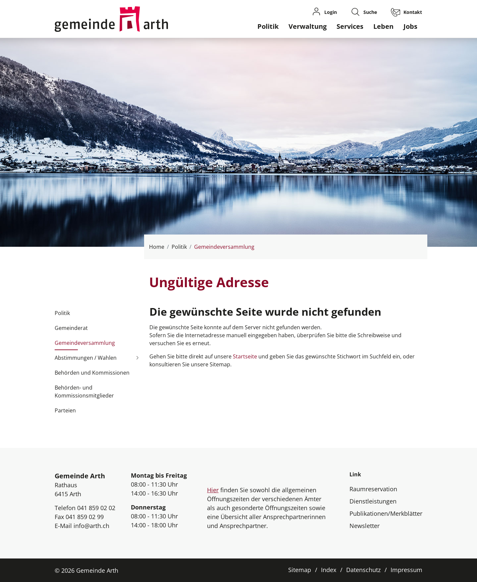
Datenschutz (363, 570)
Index (328, 570)
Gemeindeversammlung (85, 344)
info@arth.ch (91, 526)
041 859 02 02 (96, 508)
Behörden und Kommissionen (92, 372)
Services (350, 26)
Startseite (245, 356)
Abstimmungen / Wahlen (86, 357)
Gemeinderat (71, 328)
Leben (383, 26)
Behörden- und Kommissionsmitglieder (84, 391)
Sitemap (299, 570)
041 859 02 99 (85, 517)
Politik (268, 26)
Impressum (406, 570)
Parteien (65, 410)
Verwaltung (308, 26)
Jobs (410, 26)
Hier (213, 490)
